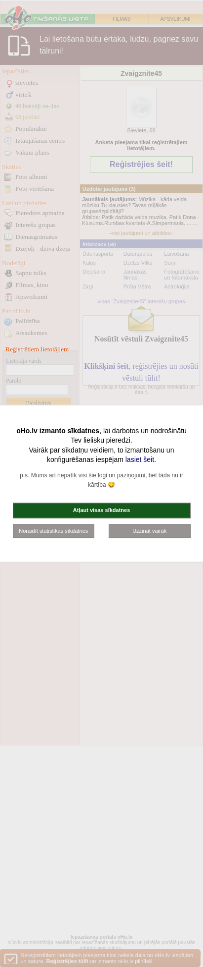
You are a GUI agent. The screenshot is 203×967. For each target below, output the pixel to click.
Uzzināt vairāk (149, 530)
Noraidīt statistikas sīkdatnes (53, 530)
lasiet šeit (139, 459)
